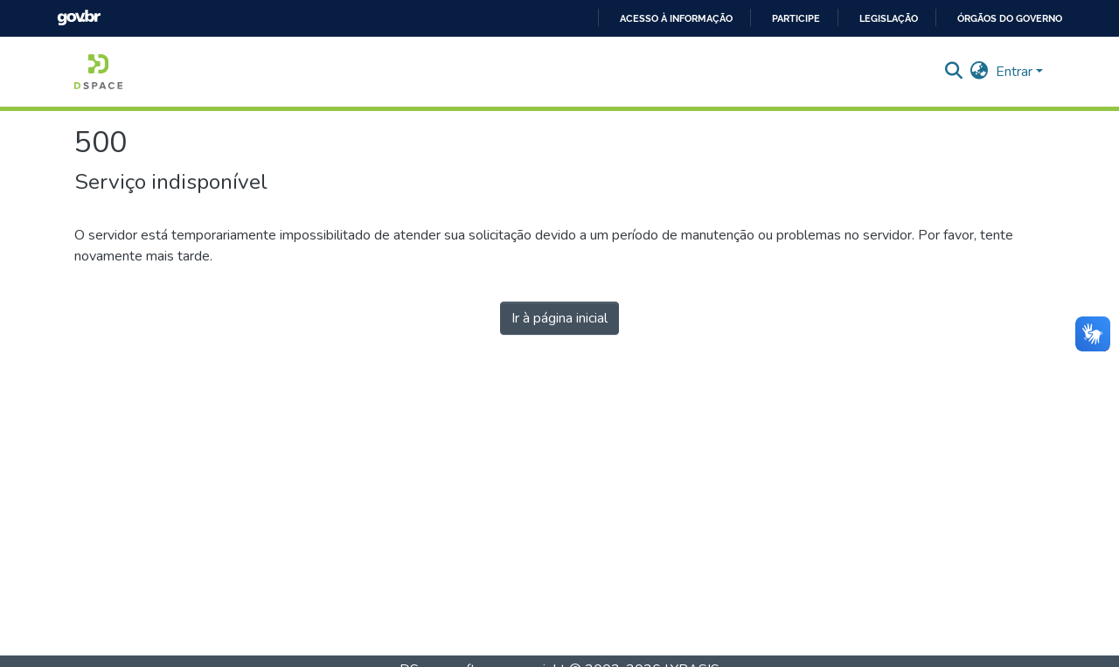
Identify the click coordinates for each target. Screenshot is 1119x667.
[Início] (98, 71)
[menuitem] (979, 71)
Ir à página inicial (559, 318)
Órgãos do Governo (1009, 18)
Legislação (888, 18)
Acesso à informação (676, 18)
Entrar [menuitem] (1014, 71)
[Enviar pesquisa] (954, 71)
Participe (796, 18)
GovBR (79, 18)
